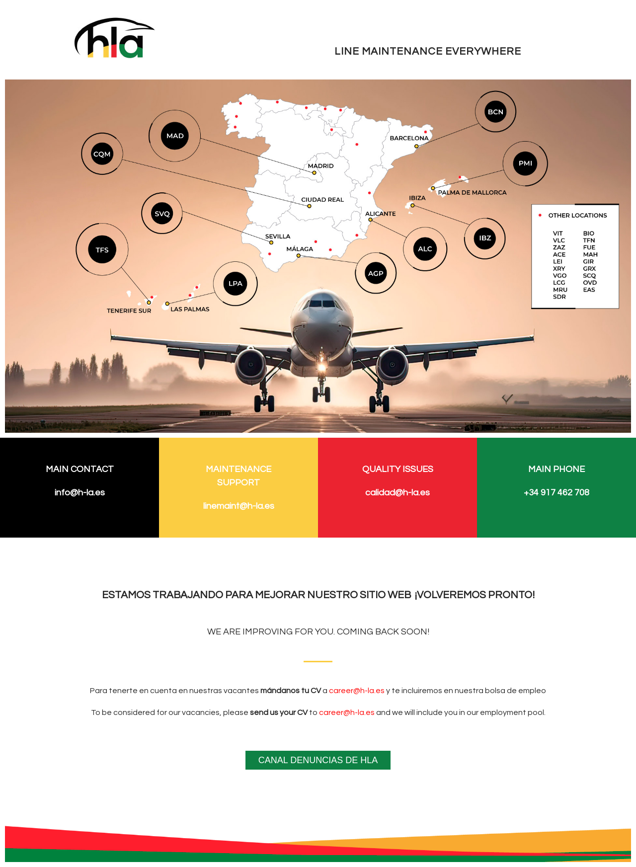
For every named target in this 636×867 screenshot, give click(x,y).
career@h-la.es (357, 691)
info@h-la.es (80, 492)
